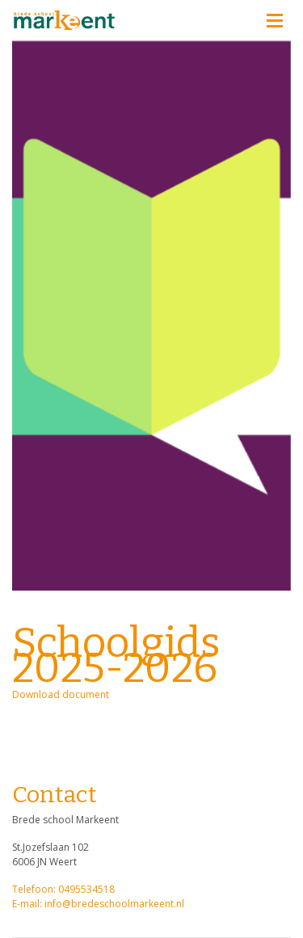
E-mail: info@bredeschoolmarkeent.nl (98, 904)
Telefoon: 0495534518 (63, 889)
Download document (60, 694)
